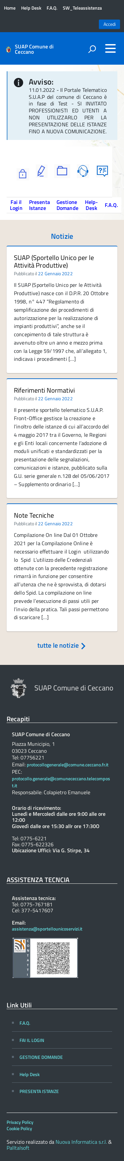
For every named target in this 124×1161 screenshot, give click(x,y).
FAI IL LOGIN (32, 1040)
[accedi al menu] (110, 48)
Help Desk (31, 8)
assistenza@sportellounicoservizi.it (47, 928)
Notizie (62, 236)
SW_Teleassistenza (82, 8)
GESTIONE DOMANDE (41, 1057)
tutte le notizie (62, 645)
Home (10, 8)
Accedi (109, 24)
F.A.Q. (52, 8)
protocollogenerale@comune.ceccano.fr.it (67, 764)
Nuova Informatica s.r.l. (81, 1142)
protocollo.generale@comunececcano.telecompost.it (61, 782)
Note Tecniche (34, 515)
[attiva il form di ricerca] (92, 49)
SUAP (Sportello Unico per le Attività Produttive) (54, 261)
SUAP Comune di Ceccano (34, 49)
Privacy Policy (20, 1122)
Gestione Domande (67, 205)
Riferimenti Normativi (44, 390)
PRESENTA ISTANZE (39, 1091)
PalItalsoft (18, 1148)
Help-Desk (91, 205)
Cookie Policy (19, 1128)
